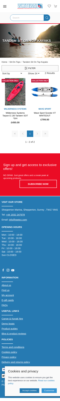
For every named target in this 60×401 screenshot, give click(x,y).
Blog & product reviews (14, 333)
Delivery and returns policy (16, 362)
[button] (4, 6)
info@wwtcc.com (18, 219)
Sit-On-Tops (14, 62)
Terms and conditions (13, 347)
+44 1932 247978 (15, 214)
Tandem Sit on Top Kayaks (35, 62)
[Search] (30, 17)
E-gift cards (8, 300)
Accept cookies (29, 390)
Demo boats (8, 323)
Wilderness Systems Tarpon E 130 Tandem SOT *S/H (15, 116)
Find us (5, 290)
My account (8, 295)
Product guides (10, 328)
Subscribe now (38, 184)
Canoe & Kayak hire (12, 318)
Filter (30, 68)
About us (6, 285)
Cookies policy (9, 352)
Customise (49, 390)
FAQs (5, 305)
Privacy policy (9, 357)
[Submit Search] (47, 17)
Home (4, 62)
